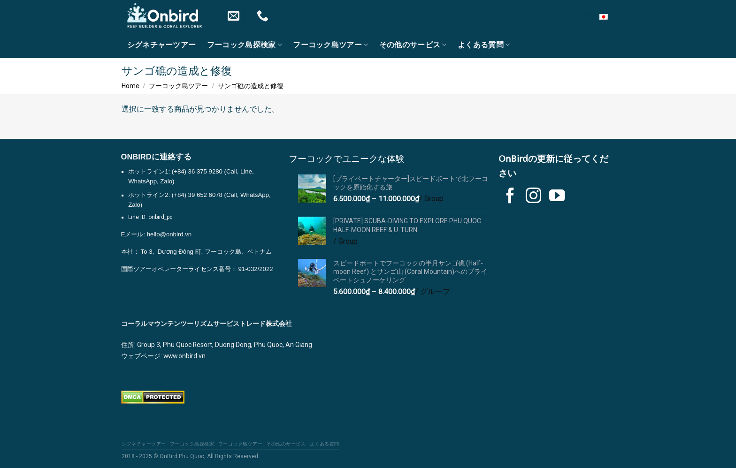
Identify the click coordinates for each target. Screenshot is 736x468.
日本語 (594, 16)
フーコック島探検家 (244, 44)
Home (130, 86)
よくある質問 (484, 44)
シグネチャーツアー (161, 45)
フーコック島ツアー (330, 44)
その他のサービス (413, 44)
